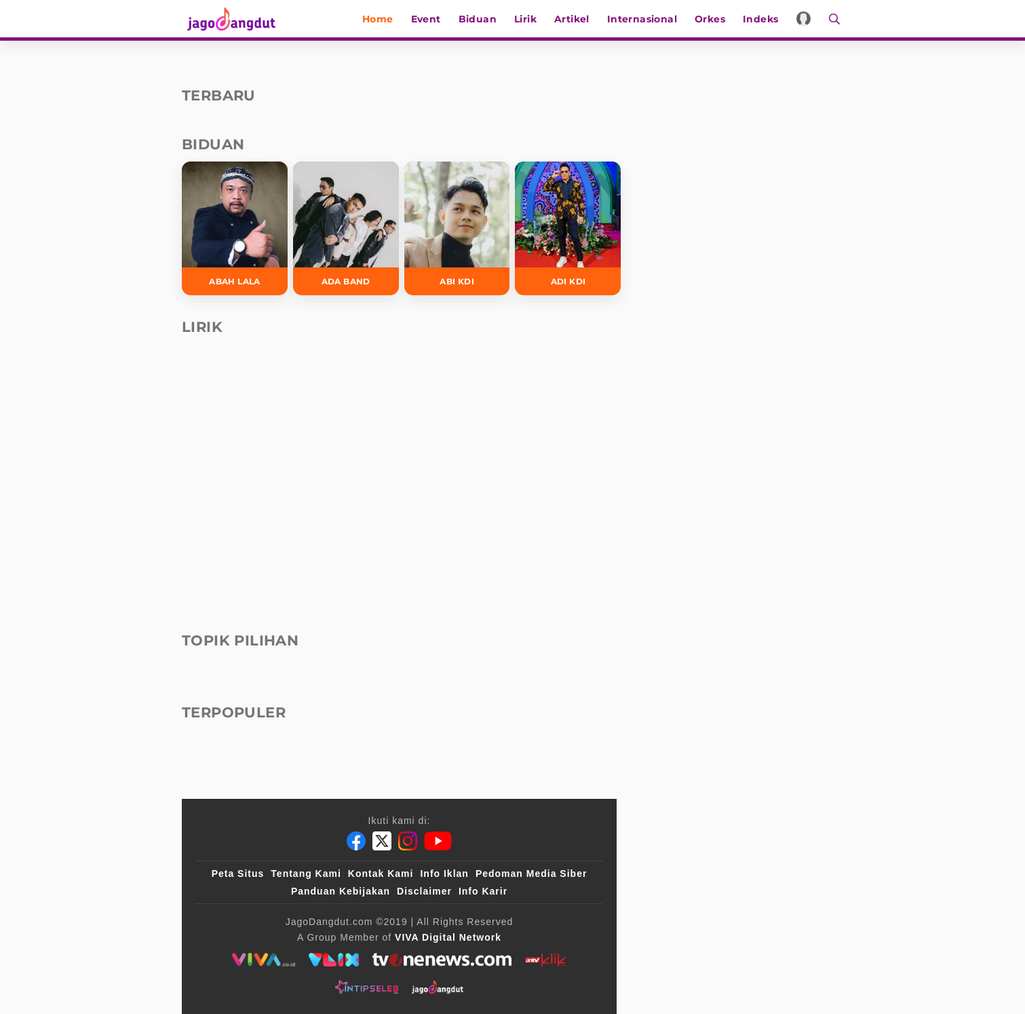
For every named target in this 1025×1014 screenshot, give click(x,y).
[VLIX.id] (334, 959)
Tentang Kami (306, 873)
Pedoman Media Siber (531, 873)
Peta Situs (238, 873)
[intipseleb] (366, 987)
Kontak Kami (381, 873)
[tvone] (441, 959)
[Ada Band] (346, 228)
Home (381, 19)
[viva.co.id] (263, 959)
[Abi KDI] (457, 228)
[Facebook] (356, 840)
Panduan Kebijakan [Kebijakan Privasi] (340, 891)
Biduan (480, 19)
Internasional (645, 19)
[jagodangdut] (438, 987)
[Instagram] (407, 840)
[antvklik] (545, 959)
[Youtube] (438, 840)
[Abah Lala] (235, 228)
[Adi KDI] (568, 228)
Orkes (713, 19)
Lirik (529, 19)
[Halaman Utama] (230, 18)
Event (429, 19)
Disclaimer (424, 891)
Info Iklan (444, 873)
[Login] (807, 18)
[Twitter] (381, 840)
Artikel (575, 19)
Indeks (763, 19)
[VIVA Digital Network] (448, 937)
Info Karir (483, 891)
